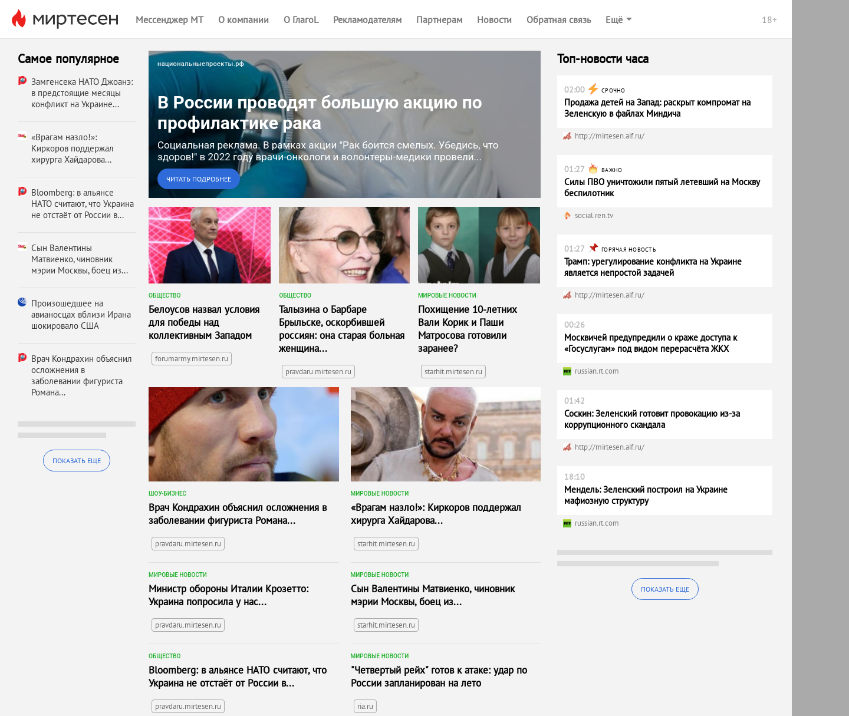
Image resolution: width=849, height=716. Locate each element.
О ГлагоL (301, 19)
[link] (345, 124)
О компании (243, 19)
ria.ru (365, 706)
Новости (494, 19)
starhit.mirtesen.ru (453, 372)
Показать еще (76, 460)
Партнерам (439, 19)
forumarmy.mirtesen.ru (191, 359)
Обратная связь (558, 19)
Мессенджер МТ (169, 19)
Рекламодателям (367, 19)
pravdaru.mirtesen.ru (318, 372)
